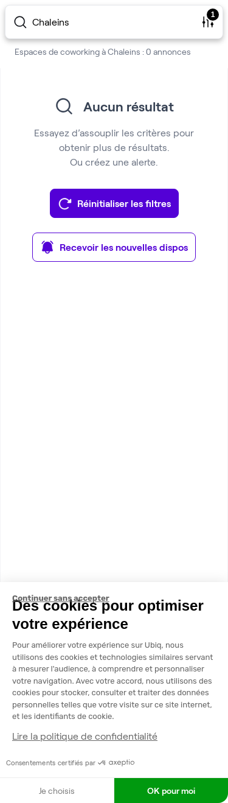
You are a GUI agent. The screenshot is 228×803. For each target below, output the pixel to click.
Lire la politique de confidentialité (84, 736)
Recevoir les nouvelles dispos (114, 247)
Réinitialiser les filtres (114, 203)
